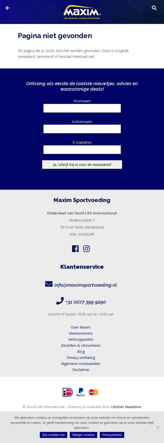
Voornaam (82, 105)
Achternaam (82, 125)
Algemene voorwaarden (80, 363)
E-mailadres (82, 146)
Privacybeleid (112, 435)
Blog (81, 351)
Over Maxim (81, 327)
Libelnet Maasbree (126, 406)
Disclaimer (80, 369)
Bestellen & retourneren (81, 345)
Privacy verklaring (81, 357)
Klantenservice (81, 333)
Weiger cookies (83, 435)
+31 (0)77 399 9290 (85, 302)
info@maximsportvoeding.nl (85, 285)
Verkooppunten (80, 339)
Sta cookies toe (53, 435)
